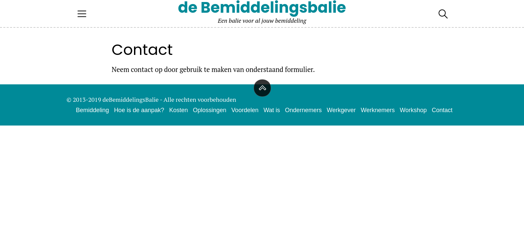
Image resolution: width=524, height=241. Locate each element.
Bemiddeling (92, 110)
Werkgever (341, 110)
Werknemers (378, 110)
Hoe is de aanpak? (139, 110)
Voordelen (244, 110)
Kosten (178, 110)
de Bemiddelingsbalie (262, 7)
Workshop (413, 110)
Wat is (271, 110)
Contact (442, 110)
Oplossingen (209, 110)
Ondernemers (303, 110)
